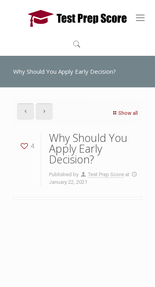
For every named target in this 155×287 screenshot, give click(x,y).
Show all (124, 113)
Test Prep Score (106, 174)
